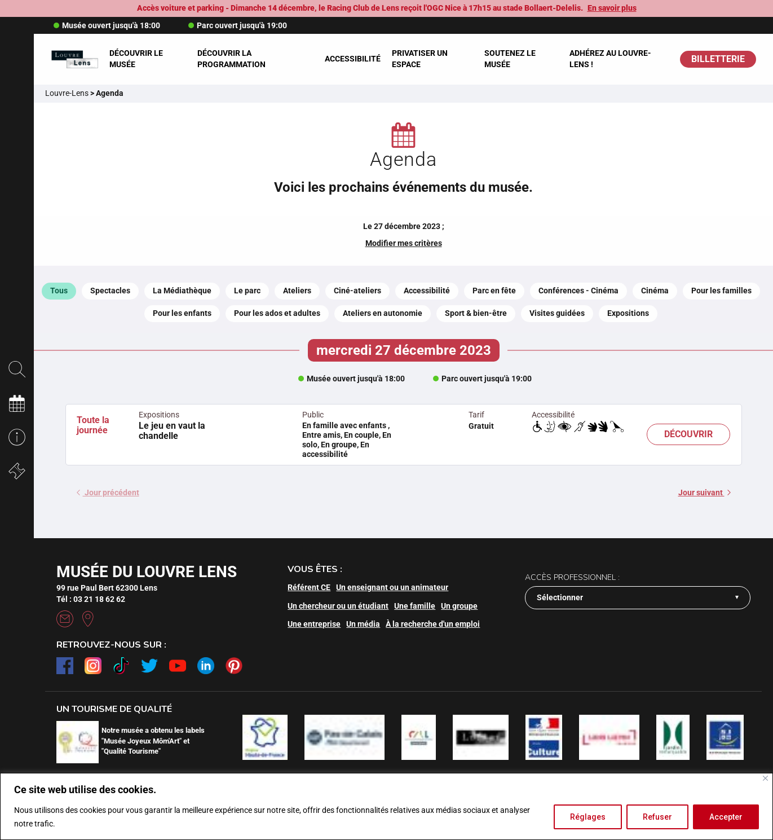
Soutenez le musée (510, 59)
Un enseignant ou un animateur (392, 587)
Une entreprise (314, 623)
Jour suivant (704, 492)
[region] (386, 806)
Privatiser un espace (420, 59)
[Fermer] (765, 778)
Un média (363, 623)
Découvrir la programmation (231, 59)
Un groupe (459, 605)
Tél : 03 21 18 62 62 (90, 599)
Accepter (726, 816)
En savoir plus (612, 7)
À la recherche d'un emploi (433, 623)
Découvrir (688, 434)
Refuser (657, 816)
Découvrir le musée (136, 59)
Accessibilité (353, 58)
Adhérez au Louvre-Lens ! (610, 59)
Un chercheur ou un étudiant (338, 605)
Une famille (414, 605)
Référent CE (309, 587)
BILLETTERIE (718, 59)
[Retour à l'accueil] (74, 59)
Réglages (588, 816)
